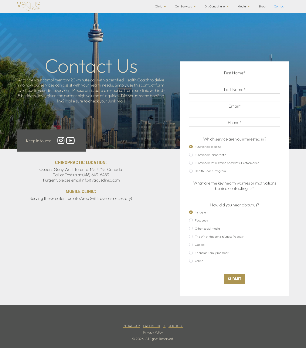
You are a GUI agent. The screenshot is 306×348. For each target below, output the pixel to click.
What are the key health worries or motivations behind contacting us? (234, 185)
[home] (28, 6)
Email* (235, 106)
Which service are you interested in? (234, 139)
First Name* (234, 72)
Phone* (234, 122)
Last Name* (234, 89)
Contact (279, 6)
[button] (161, 6)
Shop (262, 6)
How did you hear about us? (234, 204)
